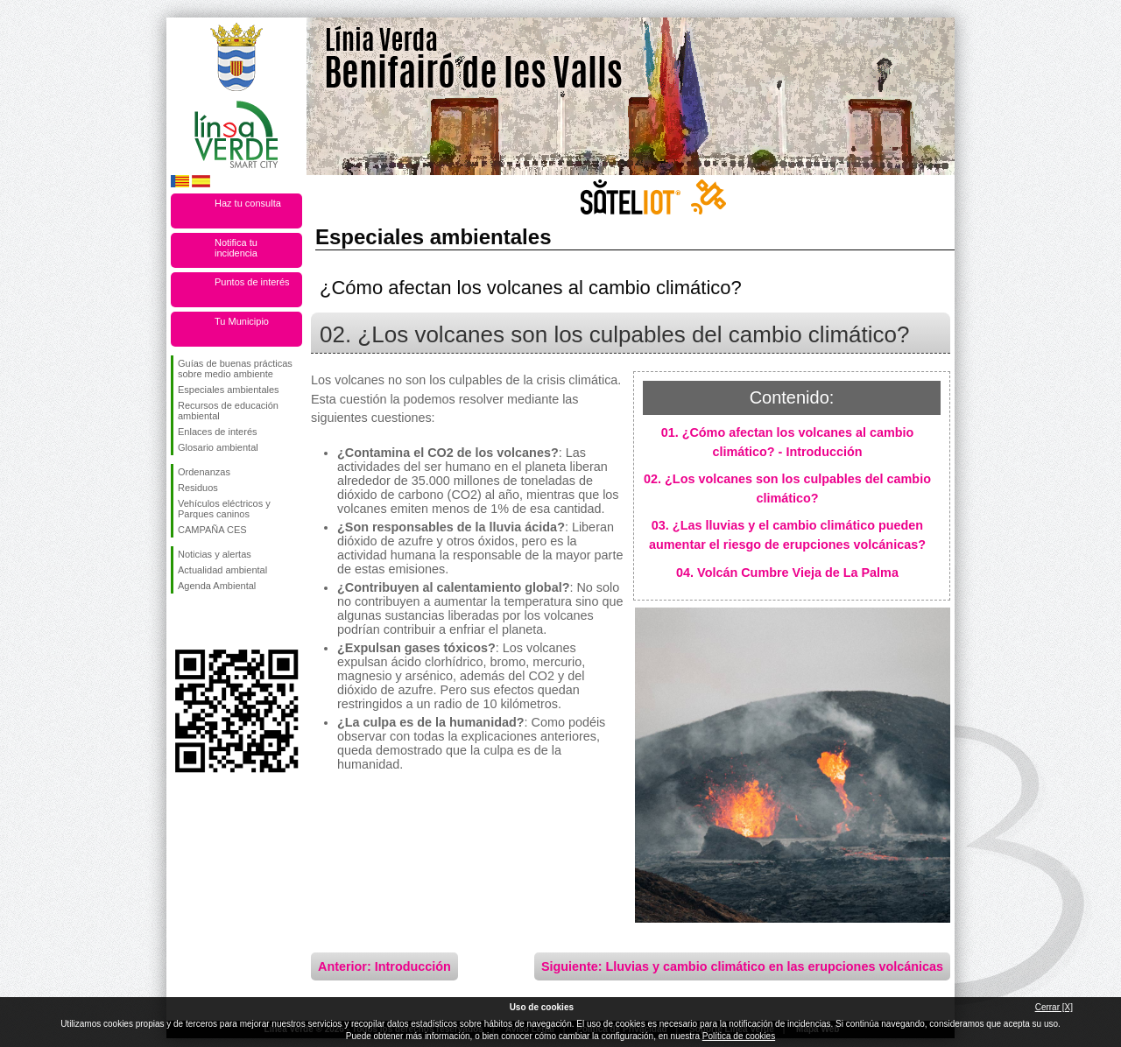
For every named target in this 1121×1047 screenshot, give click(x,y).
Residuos (198, 487)
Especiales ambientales (228, 389)
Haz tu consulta (248, 203)
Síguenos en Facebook (181, 621)
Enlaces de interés (217, 431)
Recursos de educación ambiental (228, 410)
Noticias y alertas (214, 554)
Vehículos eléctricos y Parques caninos (224, 508)
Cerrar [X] (1054, 1007)
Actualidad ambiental (222, 570)
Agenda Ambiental (217, 585)
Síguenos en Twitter (210, 621)
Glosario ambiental (218, 447)
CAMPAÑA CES (212, 529)
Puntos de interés (252, 282)
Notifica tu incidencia (236, 247)
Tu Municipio (242, 321)
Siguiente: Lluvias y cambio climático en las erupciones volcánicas (742, 966)
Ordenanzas (204, 472)
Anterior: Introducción (384, 966)
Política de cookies (738, 1036)
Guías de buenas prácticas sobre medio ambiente (235, 368)
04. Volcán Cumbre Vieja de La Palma (787, 573)
